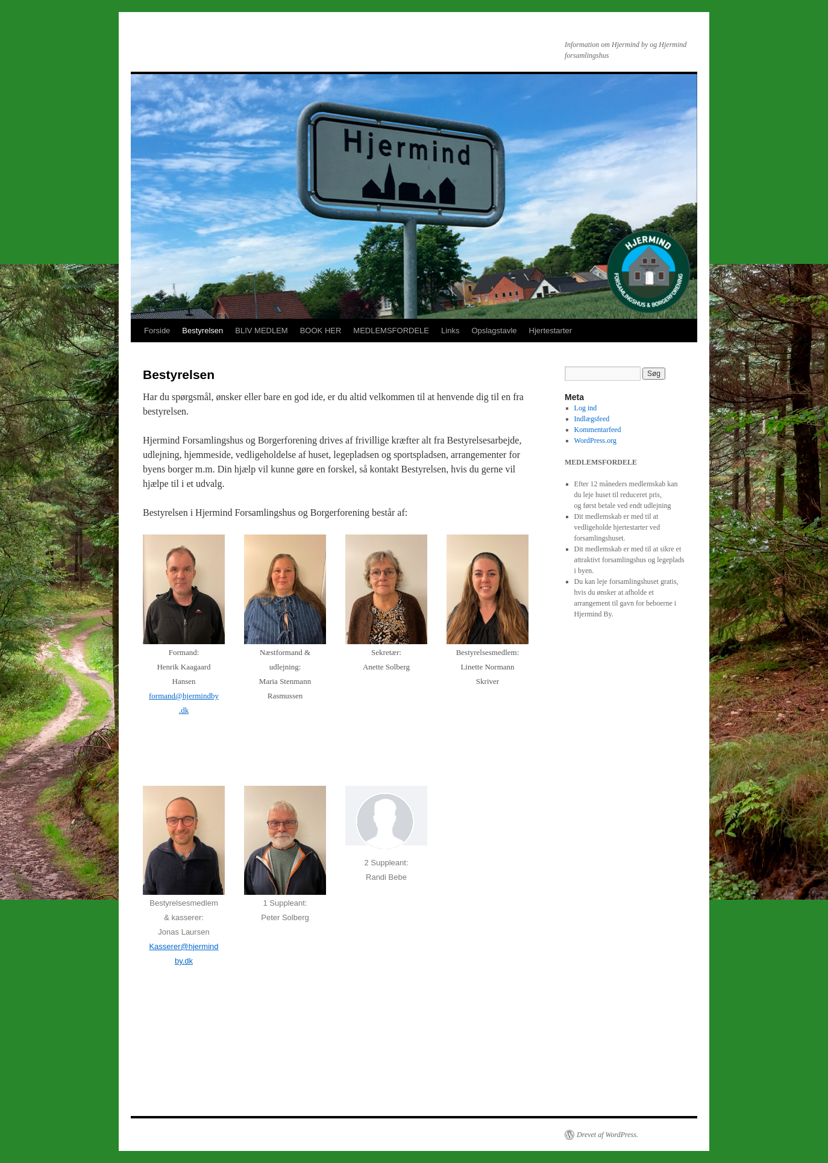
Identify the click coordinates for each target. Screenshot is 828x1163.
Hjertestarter (550, 330)
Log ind (585, 408)
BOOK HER (321, 330)
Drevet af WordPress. (607, 1134)
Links (450, 330)
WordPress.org (595, 440)
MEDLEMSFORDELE (391, 330)
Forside (157, 330)
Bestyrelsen (202, 330)
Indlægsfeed (592, 419)
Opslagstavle (493, 330)
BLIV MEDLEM (261, 330)
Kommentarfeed (597, 429)
